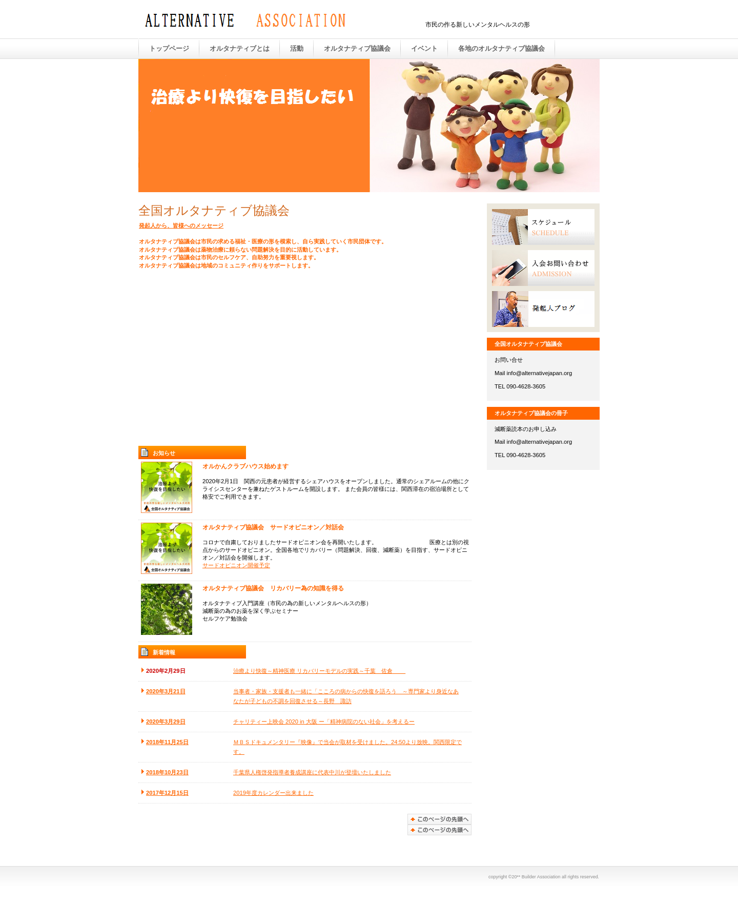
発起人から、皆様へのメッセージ (181, 225)
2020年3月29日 (166, 721)
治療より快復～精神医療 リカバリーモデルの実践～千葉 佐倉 (319, 671)
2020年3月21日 (166, 691)
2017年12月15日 (167, 793)
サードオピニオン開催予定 (236, 565)
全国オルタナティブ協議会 (246, 20)
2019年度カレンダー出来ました (273, 793)
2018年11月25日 (167, 742)
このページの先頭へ (439, 830)
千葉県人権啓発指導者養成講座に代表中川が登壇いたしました (312, 772)
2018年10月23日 (167, 772)
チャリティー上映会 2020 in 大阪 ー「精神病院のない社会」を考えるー (324, 721)
